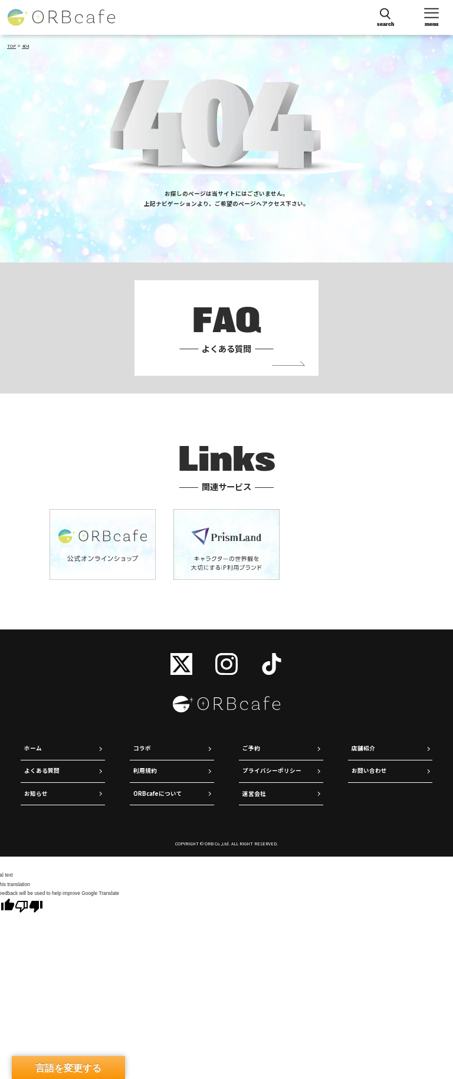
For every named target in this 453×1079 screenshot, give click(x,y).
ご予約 (251, 748)
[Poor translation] (29, 906)
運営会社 (254, 793)
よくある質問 (42, 770)
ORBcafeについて (157, 793)
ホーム (33, 748)
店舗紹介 (363, 748)
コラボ (142, 748)
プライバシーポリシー (271, 770)
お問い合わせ (369, 770)
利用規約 (145, 770)
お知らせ (36, 793)
